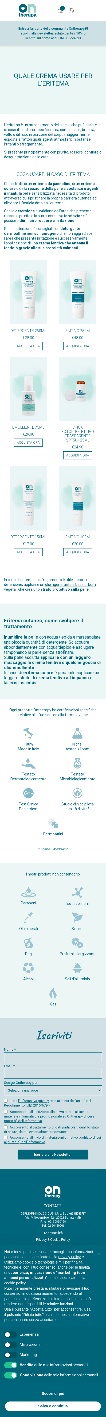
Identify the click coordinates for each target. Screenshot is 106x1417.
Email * (53, 1071)
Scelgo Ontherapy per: (53, 1088)
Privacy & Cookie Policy (53, 1240)
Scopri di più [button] (53, 1393)
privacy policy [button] (69, 1257)
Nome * (53, 1054)
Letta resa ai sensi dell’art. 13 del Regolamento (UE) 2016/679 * (47, 1103)
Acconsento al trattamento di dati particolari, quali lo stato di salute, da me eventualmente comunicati (51, 1129)
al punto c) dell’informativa (24, 1142)
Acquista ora (28, 346)
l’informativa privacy (33, 1101)
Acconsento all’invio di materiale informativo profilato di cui (52, 1139)
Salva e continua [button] (53, 1406)
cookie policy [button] (14, 1283)
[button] (99, 1253)
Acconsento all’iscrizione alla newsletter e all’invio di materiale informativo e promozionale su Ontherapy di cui (49, 1116)
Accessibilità (53, 1233)
